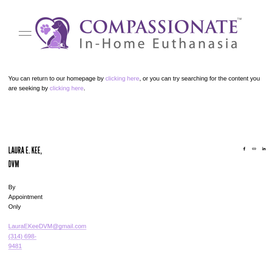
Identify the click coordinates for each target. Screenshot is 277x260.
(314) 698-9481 (22, 241)
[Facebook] (244, 149)
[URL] (254, 149)
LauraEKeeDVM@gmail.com (47, 226)
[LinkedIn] (264, 149)
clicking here (122, 78)
